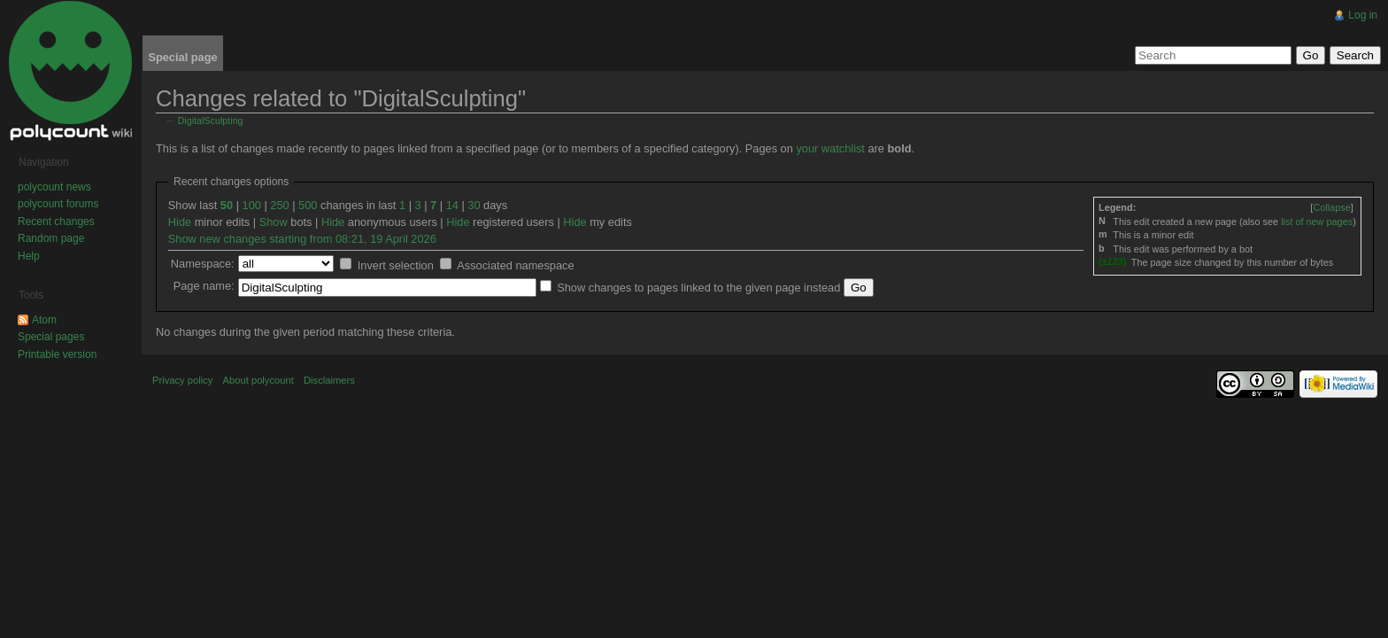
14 (452, 205)
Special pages (51, 337)
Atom (44, 320)
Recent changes (56, 221)
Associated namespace (515, 265)
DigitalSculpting (210, 120)
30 (473, 205)
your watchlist (830, 148)
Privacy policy (182, 380)
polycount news (54, 187)
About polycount (258, 380)
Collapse (1331, 207)
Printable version (57, 354)
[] (1331, 207)
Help (29, 256)
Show (273, 222)
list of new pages (1317, 221)
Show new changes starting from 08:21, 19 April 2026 (302, 238)
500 (307, 205)
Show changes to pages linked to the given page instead (698, 287)
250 (279, 205)
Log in (1362, 15)
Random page (51, 238)
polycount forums (58, 204)
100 (252, 205)
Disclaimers (329, 380)
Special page (182, 57)
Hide (179, 222)
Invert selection (396, 265)
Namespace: (203, 263)
